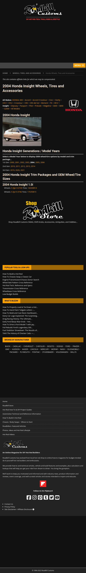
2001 (17, 162)
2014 (33, 166)
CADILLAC (17, 346)
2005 (37, 162)
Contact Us (9, 504)
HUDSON (16, 349)
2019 (12, 170)
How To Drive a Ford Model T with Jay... (19, 324)
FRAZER (76, 346)
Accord (28, 100)
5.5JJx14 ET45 (16, 188)
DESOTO (50, 346)
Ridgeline (47, 106)
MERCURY (44, 349)
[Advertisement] (43, 42)
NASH (62, 349)
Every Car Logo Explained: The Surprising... (20, 316)
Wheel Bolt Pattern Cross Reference (18, 282)
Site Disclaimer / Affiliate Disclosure (19, 509)
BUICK (7, 346)
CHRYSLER (40, 346)
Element (44, 103)
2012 (23, 166)
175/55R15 (31, 192)
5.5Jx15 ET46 (16, 192)
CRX (26, 103)
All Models (15, 108)
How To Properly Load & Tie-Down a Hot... (20, 307)
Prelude (38, 106)
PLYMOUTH (25, 352)
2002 (22, 162)
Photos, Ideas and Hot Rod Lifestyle (16, 430)
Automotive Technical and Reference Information (22, 414)
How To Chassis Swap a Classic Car (17, 277)
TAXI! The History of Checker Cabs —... (19, 333)
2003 (27, 162)
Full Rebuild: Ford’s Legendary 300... (18, 327)
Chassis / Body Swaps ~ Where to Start (18, 422)
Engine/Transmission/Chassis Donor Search (21, 279)
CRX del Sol (34, 103)
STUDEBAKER (47, 352)
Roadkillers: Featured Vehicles (14, 426)
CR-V (4, 103)
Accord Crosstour (40, 100)
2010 (13, 166)
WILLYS (73, 352)
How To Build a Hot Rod (12, 274)
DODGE (60, 346)
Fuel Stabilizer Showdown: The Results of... (20, 330)
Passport (23, 106)
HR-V (56, 103)
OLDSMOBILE (73, 349)
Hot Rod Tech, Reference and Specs (17, 285)
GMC (7, 349)
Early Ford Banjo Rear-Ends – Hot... (17, 321)
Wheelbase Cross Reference (14, 291)
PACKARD (14, 352)
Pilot (31, 106)
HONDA (15, 100)
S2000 (6, 108)
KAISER (25, 349)
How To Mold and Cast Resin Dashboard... (20, 313)
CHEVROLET (29, 346)
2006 (42, 162)
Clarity (57, 100)
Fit (51, 103)
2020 (17, 170)
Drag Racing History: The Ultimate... (17, 319)
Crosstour (18, 103)
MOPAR (54, 349)
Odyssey (14, 106)
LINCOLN (34, 349)
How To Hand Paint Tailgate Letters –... (19, 310)
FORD (67, 346)
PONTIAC (36, 352)
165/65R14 (32, 188)
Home (5, 401)
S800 (61, 106)
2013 (28, 166)
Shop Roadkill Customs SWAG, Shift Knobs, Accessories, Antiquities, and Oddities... (43, 222)
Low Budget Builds (10, 294)
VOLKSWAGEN (62, 352)
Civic (51, 100)
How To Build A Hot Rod (12, 418)
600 (21, 100)
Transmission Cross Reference (15, 288)
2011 (18, 166)
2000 (12, 162)
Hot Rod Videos (9, 434)
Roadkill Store (8, 405)
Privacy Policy (10, 507)
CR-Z (10, 103)
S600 (55, 106)
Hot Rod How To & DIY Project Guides (17, 410)
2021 (22, 170)
